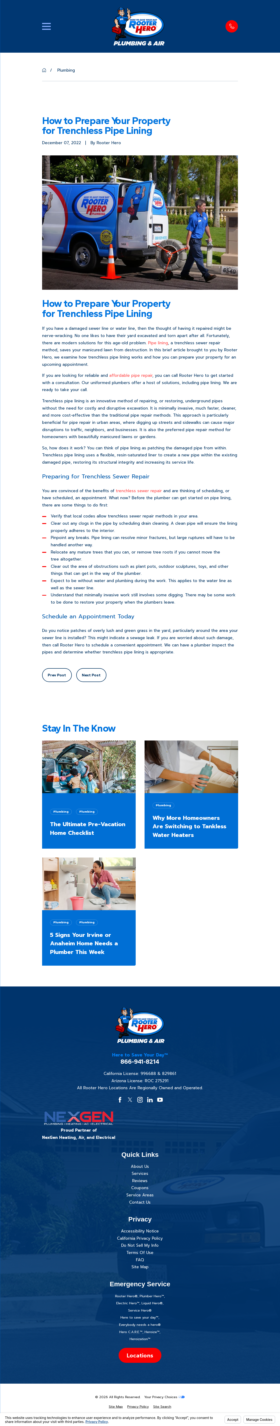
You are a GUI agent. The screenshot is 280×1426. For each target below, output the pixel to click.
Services (140, 1173)
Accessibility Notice (140, 1231)
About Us (140, 1166)
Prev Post (57, 675)
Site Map (140, 1267)
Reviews (140, 1181)
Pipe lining (158, 343)
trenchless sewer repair (139, 491)
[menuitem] (116, 1407)
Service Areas (140, 1195)
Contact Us (140, 1202)
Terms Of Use (139, 1253)
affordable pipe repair (130, 375)
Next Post (91, 675)
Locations (140, 1355)
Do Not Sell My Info (140, 1245)
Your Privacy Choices (164, 1397)
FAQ (140, 1260)
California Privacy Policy (140, 1238)
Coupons (140, 1188)
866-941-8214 (139, 1062)
